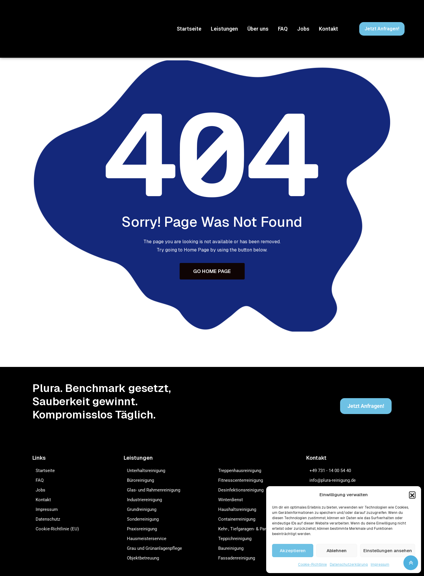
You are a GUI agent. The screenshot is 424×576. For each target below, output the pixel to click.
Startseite (189, 29)
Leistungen (224, 29)
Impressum (380, 564)
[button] (412, 495)
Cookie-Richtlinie (312, 564)
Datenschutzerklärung (349, 564)
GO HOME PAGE (212, 271)
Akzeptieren (293, 550)
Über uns (258, 29)
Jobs (303, 29)
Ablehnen (337, 550)
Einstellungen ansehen (387, 550)
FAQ (283, 29)
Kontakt (328, 29)
